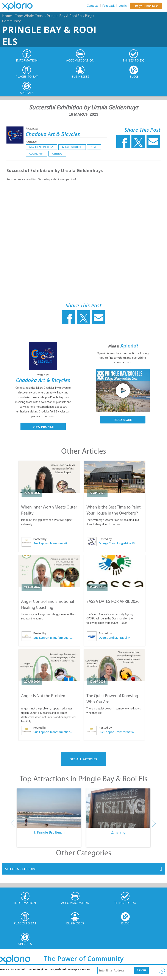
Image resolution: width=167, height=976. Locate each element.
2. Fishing (118, 832)
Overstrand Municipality (114, 638)
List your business (145, 6)
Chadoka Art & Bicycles (53, 133)
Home (7, 15)
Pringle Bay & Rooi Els (64, 15)
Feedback (108, 6)
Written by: (43, 374)
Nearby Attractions (41, 146)
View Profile (43, 426)
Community (11, 21)
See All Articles (83, 759)
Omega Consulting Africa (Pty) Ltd (118, 543)
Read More (123, 419)
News (94, 146)
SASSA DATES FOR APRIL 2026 (112, 601)
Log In (123, 6)
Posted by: (32, 128)
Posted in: (31, 141)
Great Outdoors (72, 146)
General (57, 153)
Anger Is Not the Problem (44, 695)
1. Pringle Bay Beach (48, 832)
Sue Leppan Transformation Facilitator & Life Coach (53, 543)
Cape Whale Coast (29, 15)
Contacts (92, 6)
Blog (88, 15)
